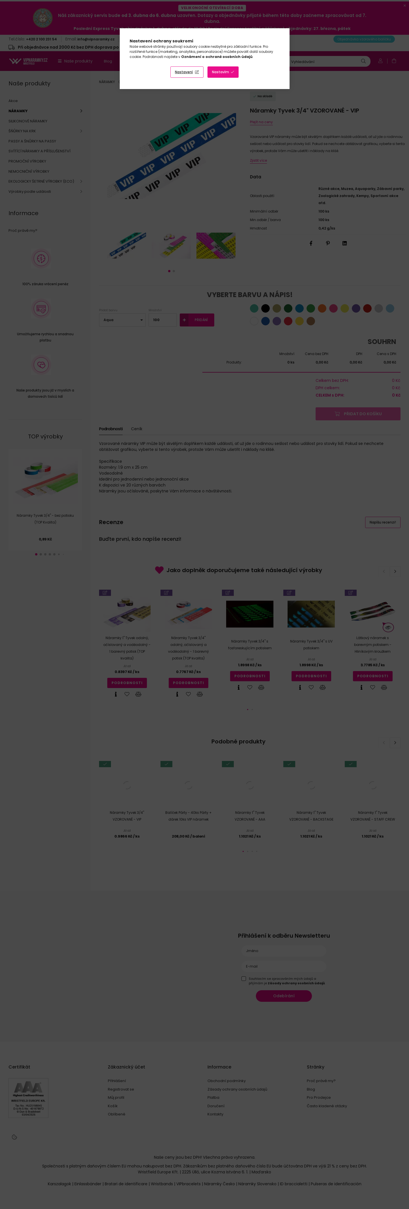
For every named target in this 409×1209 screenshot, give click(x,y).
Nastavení (184, 72)
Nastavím (220, 72)
